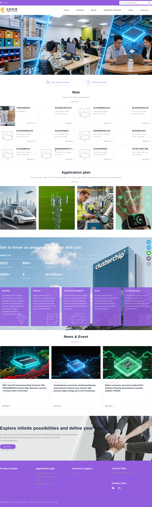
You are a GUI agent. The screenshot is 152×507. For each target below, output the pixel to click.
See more (6, 406)
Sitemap (75, 473)
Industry (39, 480)
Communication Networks (46, 477)
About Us (144, 10)
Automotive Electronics (45, 473)
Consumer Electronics (44, 484)
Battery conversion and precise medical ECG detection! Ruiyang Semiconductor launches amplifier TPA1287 (124, 388)
